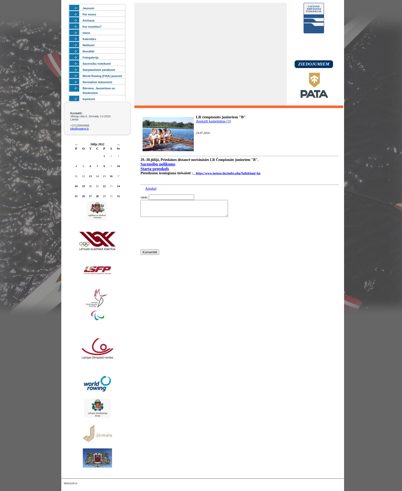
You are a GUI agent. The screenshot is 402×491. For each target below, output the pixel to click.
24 (118, 186)
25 (76, 196)
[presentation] (179, 243)
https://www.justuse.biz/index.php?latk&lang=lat (226, 173)
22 (104, 186)
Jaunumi (88, 8)
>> (118, 145)
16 (111, 176)
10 (118, 166)
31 (118, 196)
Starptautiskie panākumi (99, 69)
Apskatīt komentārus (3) (213, 121)
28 (97, 196)
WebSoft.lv (70, 483)
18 (76, 186)
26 (83, 196)
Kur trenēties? (92, 26)
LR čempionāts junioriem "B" (221, 117)
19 (83, 186)
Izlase (86, 32)
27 (90, 196)
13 (90, 176)
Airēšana (88, 20)
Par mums (89, 14)
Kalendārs (89, 39)
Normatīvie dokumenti (97, 82)
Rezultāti (88, 51)
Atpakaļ (150, 188)
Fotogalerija (90, 57)
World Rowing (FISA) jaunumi (102, 76)
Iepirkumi (89, 99)
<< (76, 145)
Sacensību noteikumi (97, 63)
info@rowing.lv (79, 128)
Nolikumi (88, 45)
